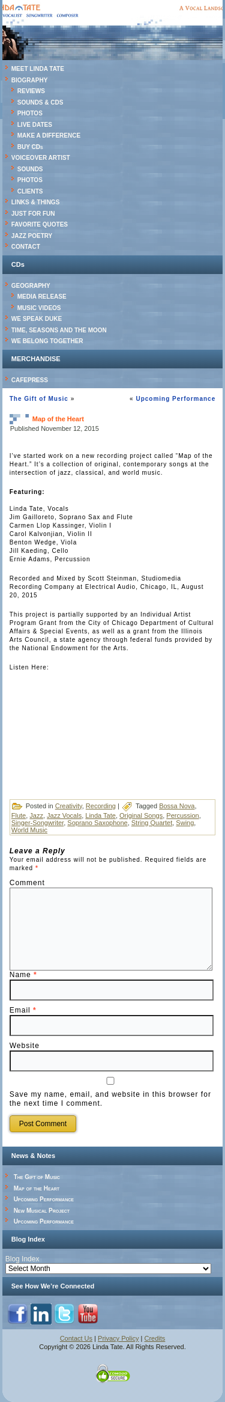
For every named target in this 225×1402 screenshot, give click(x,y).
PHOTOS (30, 113)
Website (25, 1045)
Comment (27, 883)
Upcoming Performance (175, 398)
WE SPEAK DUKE (36, 318)
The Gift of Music (39, 398)
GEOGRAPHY (30, 285)
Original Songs (141, 815)
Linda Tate (100, 815)
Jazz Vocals (64, 815)
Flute (18, 815)
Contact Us (76, 1338)
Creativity (68, 805)
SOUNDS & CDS (40, 102)
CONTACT (25, 246)
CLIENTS (30, 191)
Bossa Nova (176, 805)
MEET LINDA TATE (37, 69)
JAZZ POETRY (32, 236)
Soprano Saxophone (97, 822)
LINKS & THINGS (35, 202)
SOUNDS (30, 169)
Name (23, 975)
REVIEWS (31, 91)
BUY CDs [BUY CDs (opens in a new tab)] (30, 147)
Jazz (36, 815)
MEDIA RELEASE (42, 296)
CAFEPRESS (29, 380)
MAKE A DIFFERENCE (48, 135)
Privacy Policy (118, 1338)
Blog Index (22, 1259)
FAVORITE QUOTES (39, 224)
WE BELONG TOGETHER (47, 341)
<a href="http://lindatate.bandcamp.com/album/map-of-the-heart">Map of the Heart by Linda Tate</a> (113, 719)
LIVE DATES (34, 124)
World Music (29, 830)
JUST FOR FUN (33, 213)
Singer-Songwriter (37, 822)
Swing (185, 822)
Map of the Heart (36, 1188)
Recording (101, 805)
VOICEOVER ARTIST (40, 157)
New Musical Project (42, 1210)
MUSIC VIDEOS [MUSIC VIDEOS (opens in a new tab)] (39, 308)
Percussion (182, 815)
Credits (155, 1338)
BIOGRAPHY (29, 80)
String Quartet (151, 822)
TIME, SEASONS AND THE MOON (59, 330)
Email (23, 1010)
